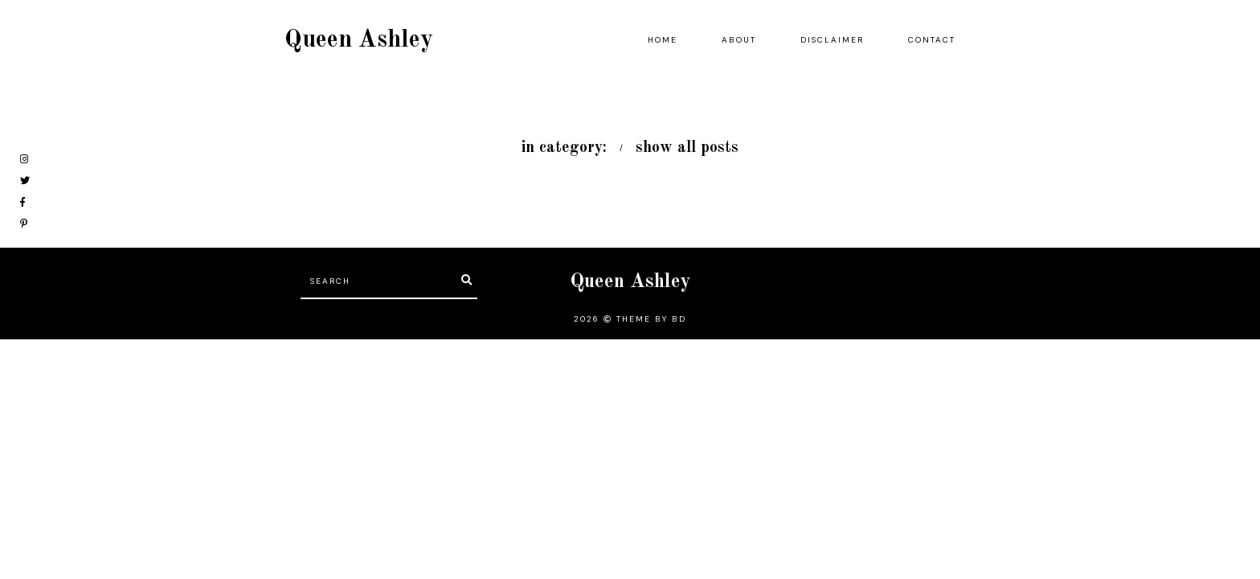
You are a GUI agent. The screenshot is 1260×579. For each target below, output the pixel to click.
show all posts (687, 148)
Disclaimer (832, 40)
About (739, 40)
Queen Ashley (358, 40)
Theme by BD (651, 319)
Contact (931, 40)
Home (662, 40)
